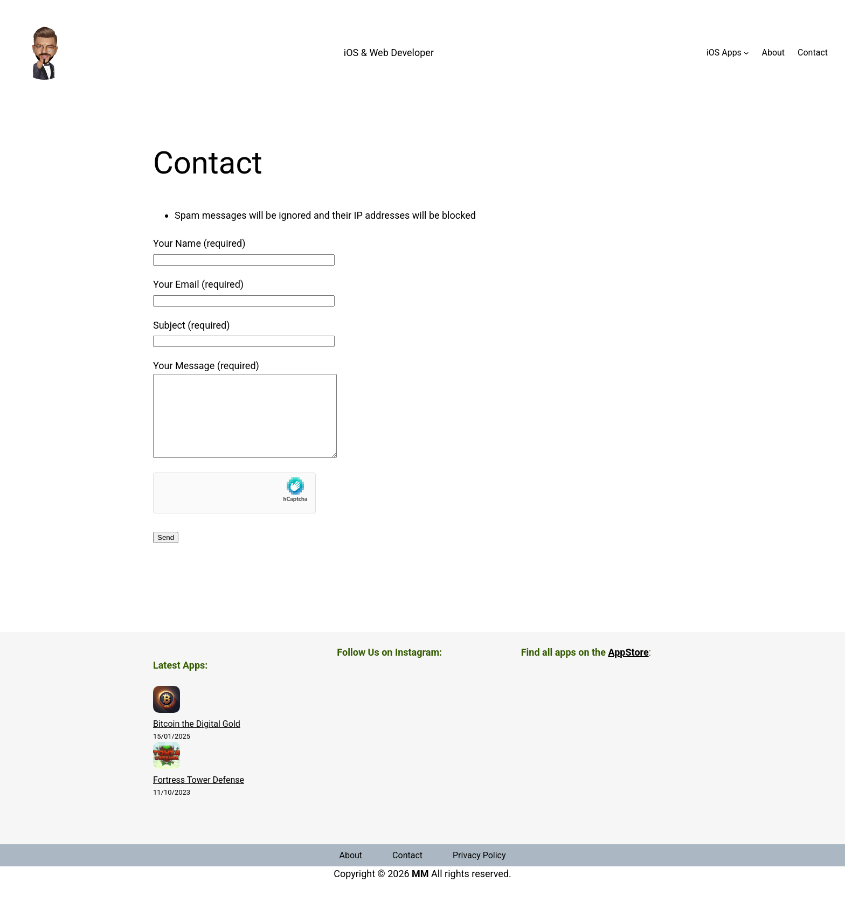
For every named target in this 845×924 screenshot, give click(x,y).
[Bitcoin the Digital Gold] (166, 717)
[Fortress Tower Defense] (166, 773)
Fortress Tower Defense (198, 796)
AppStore (628, 668)
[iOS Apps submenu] (746, 52)
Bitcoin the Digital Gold (196, 740)
